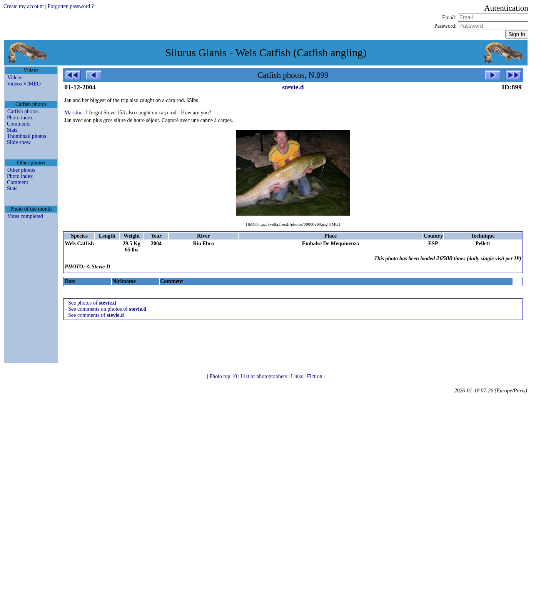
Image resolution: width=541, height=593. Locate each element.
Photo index (20, 118)
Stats (12, 130)
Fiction (315, 376)
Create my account (23, 6)
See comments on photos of (107, 309)
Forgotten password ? (71, 6)
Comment (17, 182)
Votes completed (25, 216)
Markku (72, 113)
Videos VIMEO (24, 84)
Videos (14, 77)
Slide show (19, 142)
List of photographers (265, 376)
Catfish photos (22, 111)
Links (297, 376)
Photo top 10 (223, 376)
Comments (18, 124)
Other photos (21, 170)
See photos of (92, 303)
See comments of (96, 315)
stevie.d (293, 87)
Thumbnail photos (26, 136)
